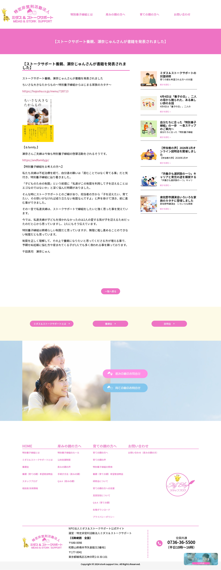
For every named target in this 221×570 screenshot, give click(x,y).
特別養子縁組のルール (68, 452)
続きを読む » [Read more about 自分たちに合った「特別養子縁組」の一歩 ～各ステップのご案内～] (165, 137)
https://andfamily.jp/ (35, 160)
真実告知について (101, 495)
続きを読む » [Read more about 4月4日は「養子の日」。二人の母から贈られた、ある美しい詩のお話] (165, 111)
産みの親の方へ (116, 14)
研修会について (100, 481)
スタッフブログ (29, 481)
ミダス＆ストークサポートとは (37, 459)
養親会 (25, 466)
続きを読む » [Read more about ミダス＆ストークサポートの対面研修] (165, 84)
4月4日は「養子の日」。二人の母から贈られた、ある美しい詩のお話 (178, 99)
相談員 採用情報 (30, 488)
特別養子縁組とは (81, 14)
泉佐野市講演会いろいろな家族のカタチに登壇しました (178, 198)
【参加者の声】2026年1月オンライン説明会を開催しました (178, 151)
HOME (27, 445)
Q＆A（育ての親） (102, 502)
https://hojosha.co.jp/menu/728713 (45, 91)
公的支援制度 (64, 459)
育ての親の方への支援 (104, 488)
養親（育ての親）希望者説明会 (37, 474)
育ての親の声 (99, 459)
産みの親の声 (64, 466)
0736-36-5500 (181, 542)
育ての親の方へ (150, 14)
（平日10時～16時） (181, 547)
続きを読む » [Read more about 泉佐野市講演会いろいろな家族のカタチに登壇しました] (165, 208)
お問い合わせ (183, 14)
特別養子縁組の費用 (102, 466)
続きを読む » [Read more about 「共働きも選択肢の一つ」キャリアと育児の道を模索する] (165, 185)
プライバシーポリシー (104, 516)
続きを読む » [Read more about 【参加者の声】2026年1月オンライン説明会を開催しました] (165, 163)
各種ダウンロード (101, 509)
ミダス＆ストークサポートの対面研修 (178, 74)
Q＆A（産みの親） (67, 481)
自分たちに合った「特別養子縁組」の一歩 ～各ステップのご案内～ (178, 125)
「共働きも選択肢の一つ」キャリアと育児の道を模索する (178, 175)
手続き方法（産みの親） (69, 474)
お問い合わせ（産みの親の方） (143, 452)
